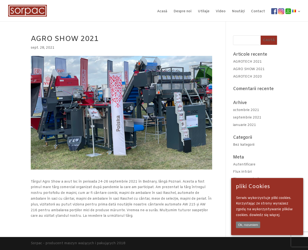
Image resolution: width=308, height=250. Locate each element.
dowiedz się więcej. (264, 215)
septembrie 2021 (247, 117)
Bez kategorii (243, 145)
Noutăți (238, 12)
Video (221, 12)
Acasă (162, 12)
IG (280, 11)
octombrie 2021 (246, 110)
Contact (258, 12)
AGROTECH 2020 (247, 76)
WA (288, 11)
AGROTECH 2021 (247, 61)
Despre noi (182, 12)
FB (273, 11)
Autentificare (244, 164)
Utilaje (203, 12)
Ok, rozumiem (248, 225)
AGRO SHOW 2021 (249, 69)
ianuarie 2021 (244, 125)
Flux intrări (242, 172)
